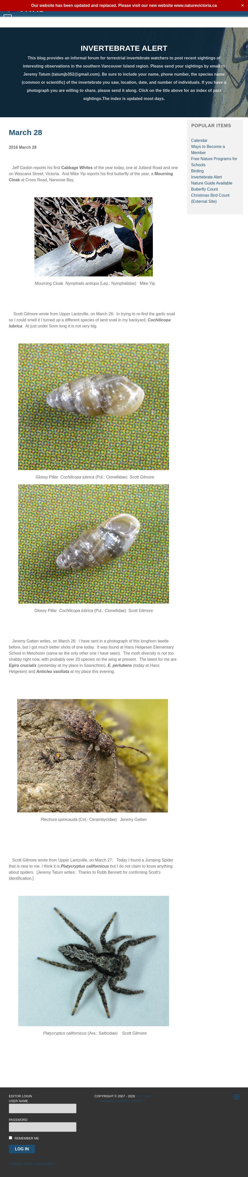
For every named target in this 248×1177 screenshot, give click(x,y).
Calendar (199, 140)
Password (18, 1120)
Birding (197, 171)
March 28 (25, 132)
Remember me (27, 1138)
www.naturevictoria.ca (195, 5)
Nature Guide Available (211, 183)
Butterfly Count (204, 189)
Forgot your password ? (32, 1164)
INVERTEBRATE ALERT (124, 48)
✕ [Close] (242, 5)
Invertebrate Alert (206, 177)
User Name (18, 1101)
